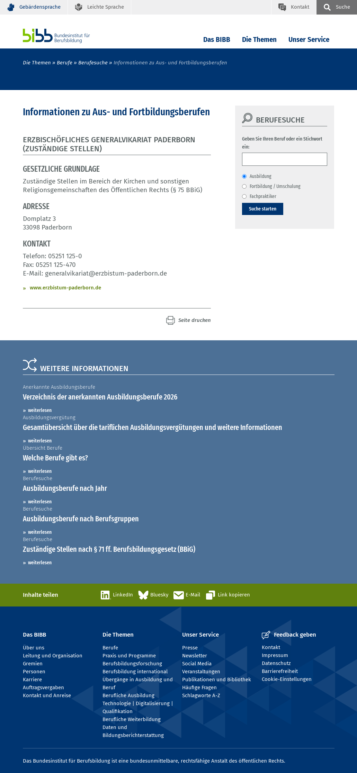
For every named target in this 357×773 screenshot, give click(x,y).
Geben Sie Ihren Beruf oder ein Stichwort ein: (282, 143)
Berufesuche (93, 63)
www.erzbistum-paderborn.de (65, 288)
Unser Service (308, 40)
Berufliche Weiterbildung (131, 719)
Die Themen (259, 40)
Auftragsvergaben (43, 687)
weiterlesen (40, 410)
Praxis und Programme (129, 656)
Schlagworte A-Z (201, 695)
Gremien (33, 663)
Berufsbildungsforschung (132, 663)
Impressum (275, 655)
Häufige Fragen (199, 687)
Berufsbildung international (135, 671)
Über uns (33, 648)
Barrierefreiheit (280, 671)
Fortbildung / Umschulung (275, 186)
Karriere (32, 679)
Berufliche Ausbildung (128, 695)
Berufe (64, 63)
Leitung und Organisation (52, 656)
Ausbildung (260, 176)
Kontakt (271, 647)
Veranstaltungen (201, 671)
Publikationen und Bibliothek (216, 679)
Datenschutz (276, 663)
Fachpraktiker (263, 196)
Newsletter (194, 656)
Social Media (197, 663)
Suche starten (262, 209)
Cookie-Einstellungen (287, 679)
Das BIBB (216, 40)
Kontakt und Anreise (47, 695)
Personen (34, 671)
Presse (190, 648)
